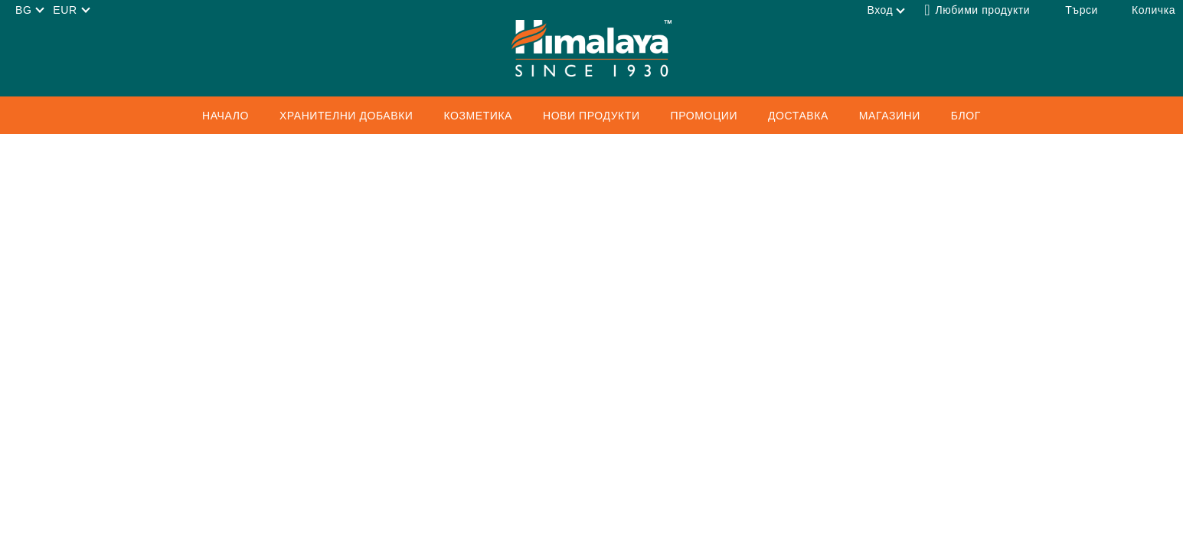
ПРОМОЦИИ (704, 115)
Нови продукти (591, 115)
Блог (966, 115)
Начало (225, 115)
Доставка (798, 115)
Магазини (889, 115)
